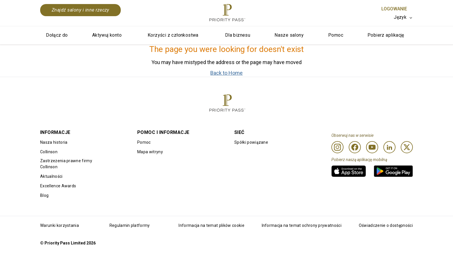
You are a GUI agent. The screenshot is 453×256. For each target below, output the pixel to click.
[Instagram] (337, 147)
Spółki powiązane (251, 142)
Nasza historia (53, 142)
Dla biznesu (237, 35)
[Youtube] (372, 147)
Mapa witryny (150, 152)
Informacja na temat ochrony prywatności (301, 225)
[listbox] (403, 17)
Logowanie (394, 9)
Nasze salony (289, 35)
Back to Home (226, 73)
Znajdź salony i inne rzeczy (80, 10)
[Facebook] (355, 147)
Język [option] (400, 17)
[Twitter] (407, 147)
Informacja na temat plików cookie (211, 225)
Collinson (48, 152)
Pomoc (335, 35)
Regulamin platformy (129, 225)
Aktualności (51, 176)
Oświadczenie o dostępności (386, 225)
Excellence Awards (58, 186)
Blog (44, 195)
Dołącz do (57, 35)
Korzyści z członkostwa (173, 35)
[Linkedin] (389, 147)
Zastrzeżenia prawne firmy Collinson (66, 163)
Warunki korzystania (59, 225)
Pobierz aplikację (385, 35)
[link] (348, 171)
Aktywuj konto (107, 35)
